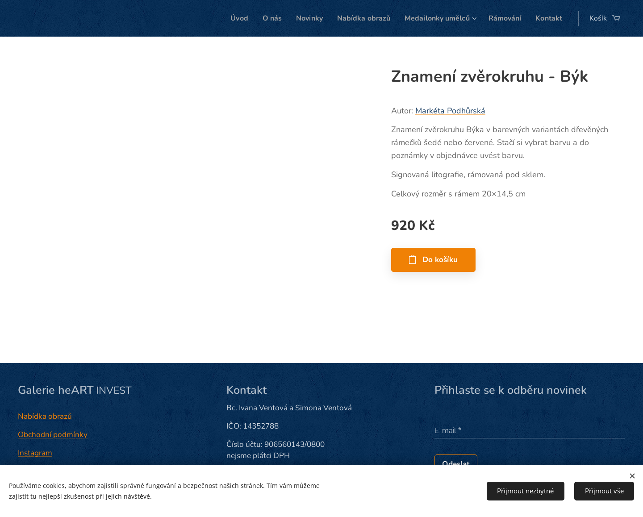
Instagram (35, 453)
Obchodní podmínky (53, 434)
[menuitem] (223, 18)
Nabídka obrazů (45, 416)
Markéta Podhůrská (450, 110)
